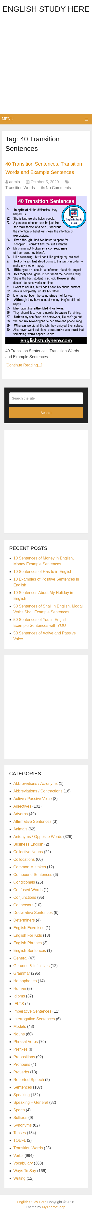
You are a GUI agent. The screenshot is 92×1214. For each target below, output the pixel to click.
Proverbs (21, 1072)
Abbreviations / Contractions (38, 791)
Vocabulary (23, 1163)
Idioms (19, 996)
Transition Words (20, 188)
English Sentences (29, 950)
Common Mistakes (29, 867)
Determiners (24, 920)
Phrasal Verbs (25, 1042)
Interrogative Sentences (34, 1019)
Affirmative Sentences (32, 821)
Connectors (23, 905)
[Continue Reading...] (23, 365)
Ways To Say (24, 1171)
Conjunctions (24, 897)
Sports (19, 1110)
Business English (28, 844)
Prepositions (24, 1057)
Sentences (22, 1087)
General (20, 958)
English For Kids (27, 935)
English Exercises (28, 928)
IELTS (18, 1004)
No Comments (58, 188)
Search (45, 413)
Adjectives (22, 806)
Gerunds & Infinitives (31, 966)
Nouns (19, 1034)
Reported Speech (28, 1080)
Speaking (21, 1095)
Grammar (21, 973)
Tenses (19, 1133)
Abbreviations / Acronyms (35, 783)
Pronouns (21, 1064)
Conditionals (24, 882)
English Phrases (27, 943)
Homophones (25, 981)
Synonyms (22, 1125)
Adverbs (20, 814)
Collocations (24, 859)
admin (14, 182)
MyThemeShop (53, 1207)
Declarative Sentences (33, 912)
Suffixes (20, 1118)
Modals (19, 1026)
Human (19, 988)
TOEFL (19, 1140)
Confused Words (28, 890)
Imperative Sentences (32, 1011)
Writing (19, 1178)
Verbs (18, 1155)
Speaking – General (30, 1102)
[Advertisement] (46, 65)
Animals (20, 829)
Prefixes (20, 1049)
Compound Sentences (32, 875)
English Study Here (46, 9)
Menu (7, 119)
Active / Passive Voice (32, 799)
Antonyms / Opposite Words (37, 837)
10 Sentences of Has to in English (42, 572)
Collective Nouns (28, 852)
